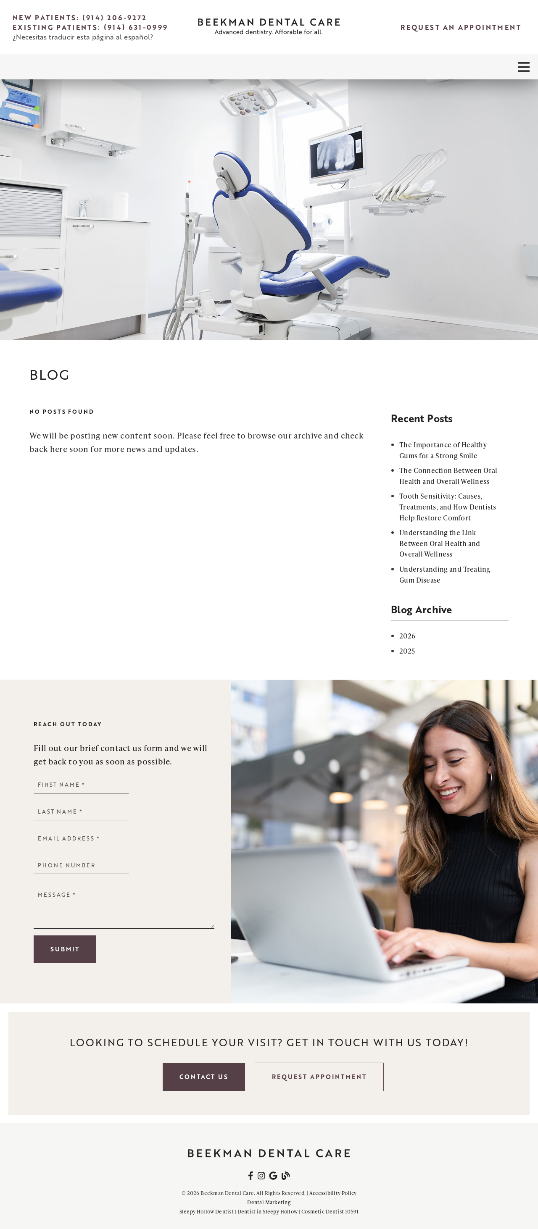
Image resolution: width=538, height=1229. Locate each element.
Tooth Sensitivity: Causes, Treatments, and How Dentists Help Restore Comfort (447, 506)
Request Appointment (319, 1076)
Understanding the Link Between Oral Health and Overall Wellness (439, 543)
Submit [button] (64, 949)
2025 (407, 651)
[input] (81, 784)
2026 (407, 636)
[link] (269, 27)
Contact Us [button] (203, 1076)
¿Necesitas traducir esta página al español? (83, 37)
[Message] (124, 908)
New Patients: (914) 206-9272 (80, 17)
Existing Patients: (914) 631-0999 (90, 27)
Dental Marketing (269, 1202)
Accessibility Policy (333, 1193)
